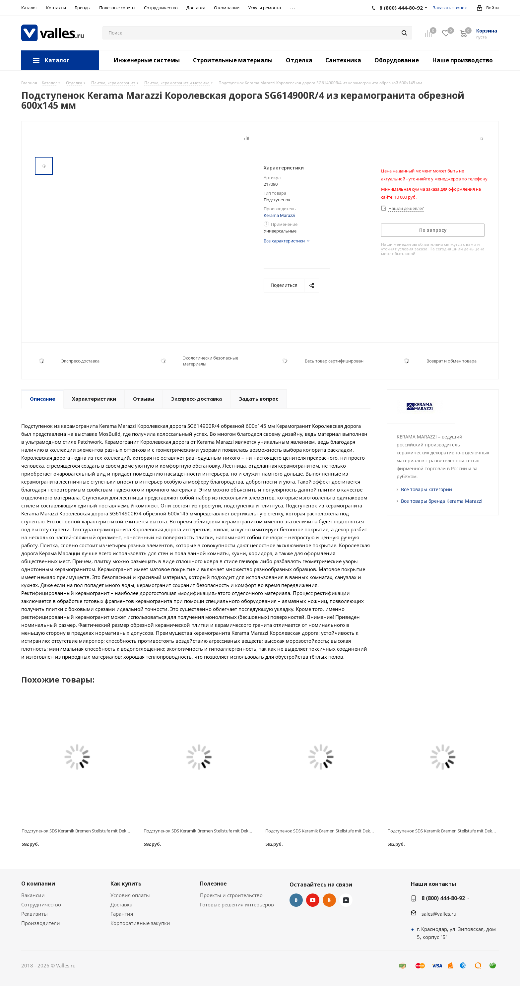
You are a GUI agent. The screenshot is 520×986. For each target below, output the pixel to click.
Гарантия (121, 913)
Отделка (299, 60)
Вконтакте (296, 900)
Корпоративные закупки (140, 923)
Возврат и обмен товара (451, 360)
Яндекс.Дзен (346, 900)
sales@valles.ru (439, 913)
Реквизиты (34, 913)
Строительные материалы (233, 60)
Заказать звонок (450, 8)
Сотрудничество (41, 904)
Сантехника (343, 60)
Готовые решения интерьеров (237, 904)
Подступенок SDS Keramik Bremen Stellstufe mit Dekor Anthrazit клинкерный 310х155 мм (112, 831)
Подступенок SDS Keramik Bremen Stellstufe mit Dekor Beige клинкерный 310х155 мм (230, 831)
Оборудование (396, 60)
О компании (38, 883)
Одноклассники (329, 900)
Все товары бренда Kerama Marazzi (442, 501)
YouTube (312, 900)
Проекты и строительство (231, 895)
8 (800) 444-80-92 (443, 898)
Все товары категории (426, 489)
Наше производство (462, 60)
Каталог (56, 60)
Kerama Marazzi (279, 215)
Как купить (126, 883)
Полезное (213, 883)
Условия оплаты (130, 895)
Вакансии (33, 895)
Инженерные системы (146, 60)
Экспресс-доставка (80, 360)
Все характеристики (284, 241)
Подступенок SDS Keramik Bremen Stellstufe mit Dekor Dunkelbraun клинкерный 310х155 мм (359, 831)
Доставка (121, 904)
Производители (40, 923)
